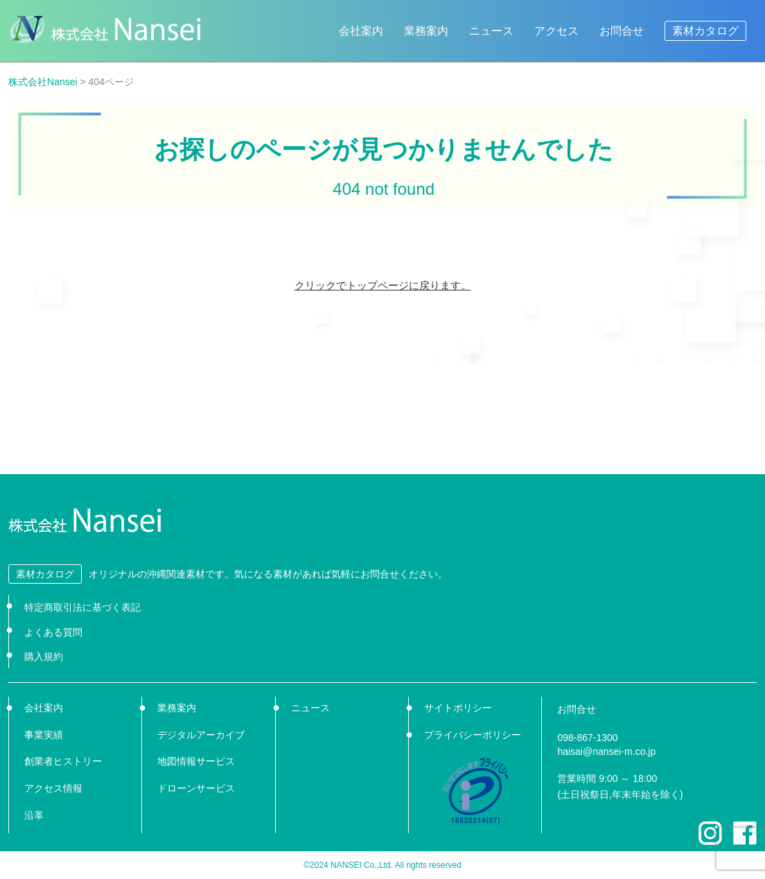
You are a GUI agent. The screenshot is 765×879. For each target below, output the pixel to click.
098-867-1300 (587, 737)
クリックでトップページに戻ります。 (382, 285)
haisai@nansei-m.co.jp (606, 751)
